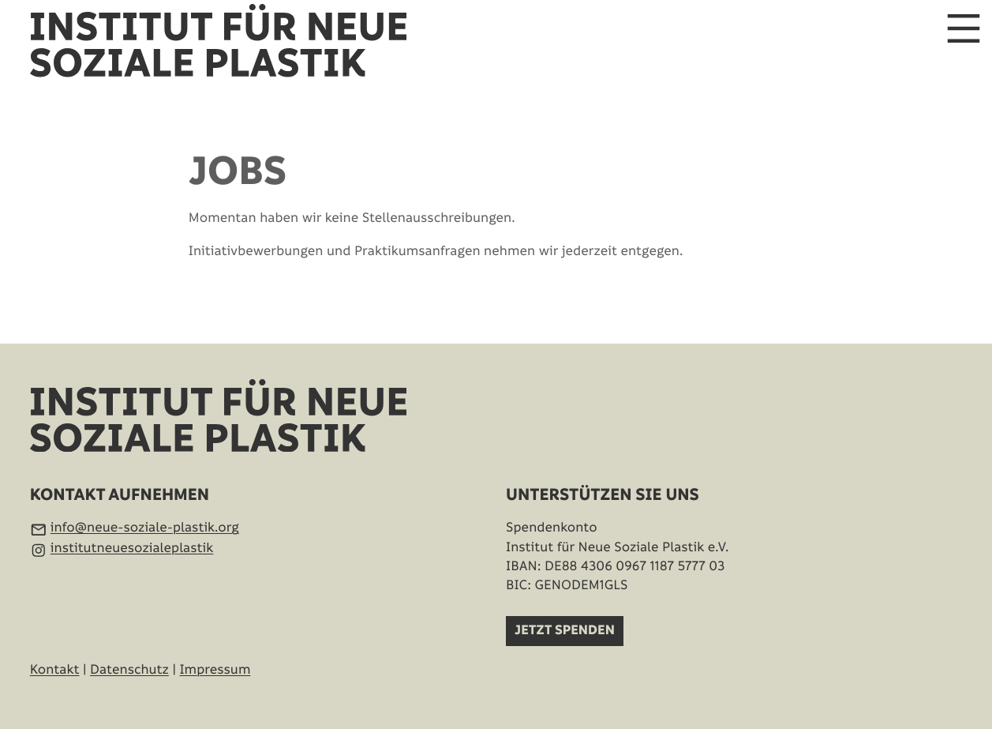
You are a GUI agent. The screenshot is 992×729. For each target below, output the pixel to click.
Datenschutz (129, 670)
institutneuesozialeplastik (132, 548)
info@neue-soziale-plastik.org (145, 527)
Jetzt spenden (565, 631)
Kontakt (55, 670)
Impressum (214, 670)
